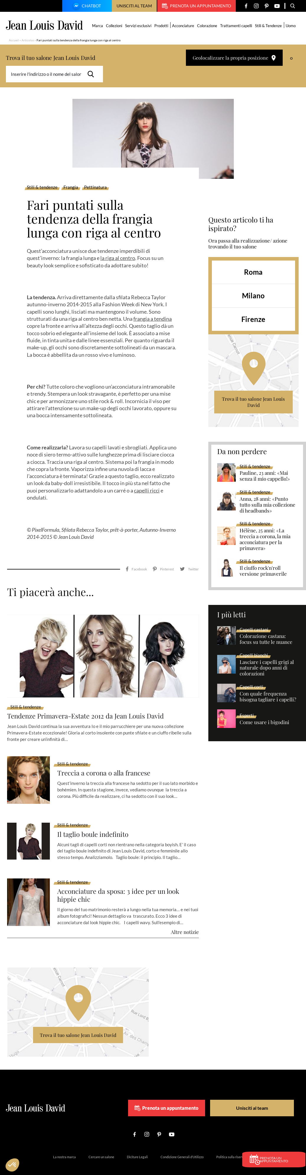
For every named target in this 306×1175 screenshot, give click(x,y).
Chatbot (86, 6)
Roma (253, 272)
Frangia (70, 187)
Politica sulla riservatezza (234, 1144)
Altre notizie (185, 919)
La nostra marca (64, 1144)
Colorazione (208, 25)
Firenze (253, 319)
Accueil (14, 40)
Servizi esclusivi (139, 25)
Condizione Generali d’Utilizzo (182, 1144)
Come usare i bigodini (264, 722)
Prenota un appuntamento (196, 6)
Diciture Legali (137, 1144)
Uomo (291, 25)
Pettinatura (95, 187)
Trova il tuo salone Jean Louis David (253, 402)
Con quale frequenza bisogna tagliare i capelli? (268, 697)
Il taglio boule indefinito (95, 820)
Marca (98, 25)
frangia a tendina (152, 318)
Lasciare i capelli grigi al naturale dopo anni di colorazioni (267, 668)
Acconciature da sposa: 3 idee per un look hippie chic (122, 882)
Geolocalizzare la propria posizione (234, 58)
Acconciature (184, 25)
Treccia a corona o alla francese (107, 759)
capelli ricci (147, 490)
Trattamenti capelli (237, 25)
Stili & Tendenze (269, 25)
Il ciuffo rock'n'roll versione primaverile (263, 571)
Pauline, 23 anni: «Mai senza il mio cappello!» (265, 476)
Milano (253, 295)
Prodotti (162, 25)
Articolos (28, 40)
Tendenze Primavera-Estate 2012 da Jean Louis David (91, 702)
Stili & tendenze (42, 187)
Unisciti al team (134, 5)
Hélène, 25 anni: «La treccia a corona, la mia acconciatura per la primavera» (265, 539)
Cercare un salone (101, 1144)
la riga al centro (117, 258)
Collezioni (115, 25)
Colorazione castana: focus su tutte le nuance (266, 639)
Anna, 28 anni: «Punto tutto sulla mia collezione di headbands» (267, 505)
